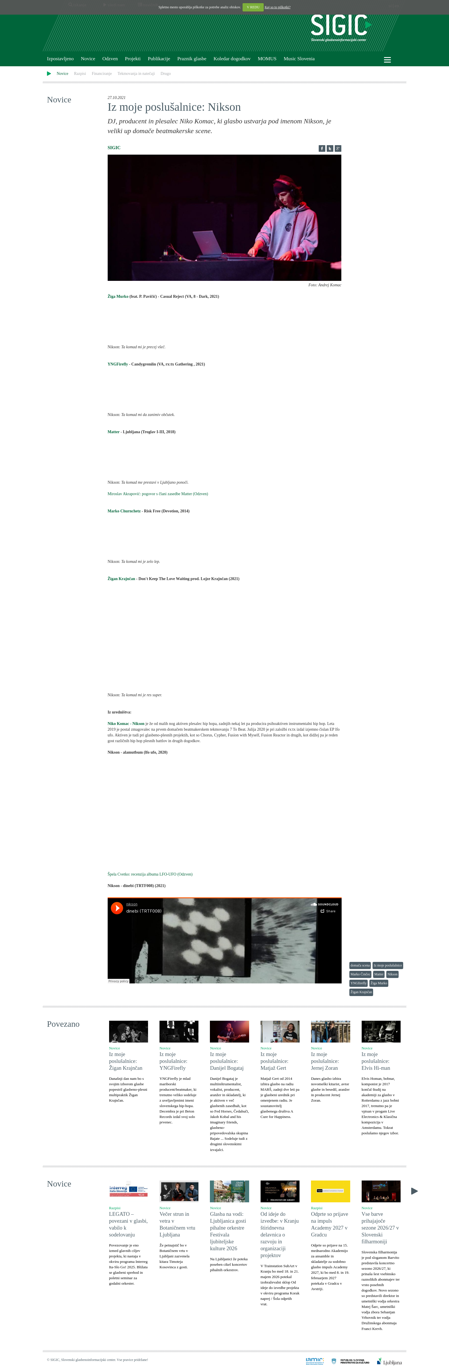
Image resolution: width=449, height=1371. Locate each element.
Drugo (166, 73)
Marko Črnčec (360, 974)
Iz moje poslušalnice (388, 965)
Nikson (392, 974)
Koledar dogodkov (232, 58)
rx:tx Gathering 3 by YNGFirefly (225, 393)
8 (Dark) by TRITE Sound (225, 325)
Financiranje (102, 73)
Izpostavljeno (60, 58)
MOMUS (267, 58)
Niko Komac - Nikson (126, 724)
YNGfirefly (358, 983)
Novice (88, 58)
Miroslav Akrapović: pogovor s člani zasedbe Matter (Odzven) (158, 494)
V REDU (253, 7)
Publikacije (159, 58)
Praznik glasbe (191, 58)
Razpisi (80, 73)
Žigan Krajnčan (121, 579)
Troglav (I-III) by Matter (225, 461)
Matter (114, 432)
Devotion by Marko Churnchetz (225, 540)
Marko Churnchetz (124, 511)
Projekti (133, 58)
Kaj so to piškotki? (277, 7)
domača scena (360, 965)
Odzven (110, 58)
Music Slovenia (299, 58)
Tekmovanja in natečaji (136, 73)
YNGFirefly (118, 364)
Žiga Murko (118, 296)
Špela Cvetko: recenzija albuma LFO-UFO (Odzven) (150, 874)
